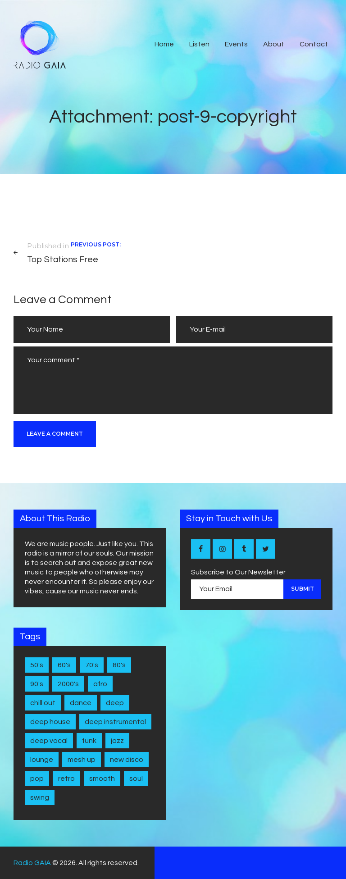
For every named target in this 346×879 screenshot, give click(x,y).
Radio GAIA (32, 862)
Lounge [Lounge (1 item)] (41, 759)
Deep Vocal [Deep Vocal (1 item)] (49, 740)
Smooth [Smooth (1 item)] (102, 778)
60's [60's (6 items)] (64, 665)
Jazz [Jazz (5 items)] (117, 740)
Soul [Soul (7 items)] (136, 778)
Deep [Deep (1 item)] (115, 702)
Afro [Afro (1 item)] (100, 684)
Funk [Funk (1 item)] (89, 740)
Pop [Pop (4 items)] (37, 778)
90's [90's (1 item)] (36, 684)
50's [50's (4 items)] (36, 665)
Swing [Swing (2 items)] (39, 797)
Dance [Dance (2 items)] (80, 702)
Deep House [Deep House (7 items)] (50, 721)
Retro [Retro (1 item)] (66, 778)
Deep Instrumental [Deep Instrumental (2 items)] (115, 721)
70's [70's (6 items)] (91, 665)
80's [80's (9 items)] (119, 665)
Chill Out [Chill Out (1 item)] (42, 702)
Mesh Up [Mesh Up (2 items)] (82, 759)
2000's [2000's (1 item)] (68, 684)
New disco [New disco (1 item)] (126, 759)
